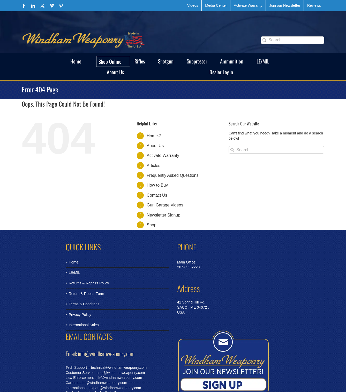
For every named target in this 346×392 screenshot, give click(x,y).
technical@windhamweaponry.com (119, 367)
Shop (151, 225)
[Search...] (292, 40)
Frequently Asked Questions (172, 175)
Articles (153, 165)
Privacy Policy (80, 315)
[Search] (264, 40)
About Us (155, 145)
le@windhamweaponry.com (120, 377)
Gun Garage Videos (165, 205)
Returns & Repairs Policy (89, 283)
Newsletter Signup (163, 215)
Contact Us (157, 195)
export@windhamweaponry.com (115, 388)
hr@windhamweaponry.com (104, 383)
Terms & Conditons (84, 304)
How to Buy (157, 185)
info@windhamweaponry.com (121, 373)
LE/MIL (74, 272)
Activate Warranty (163, 155)
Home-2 (154, 136)
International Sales (84, 325)
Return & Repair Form (86, 294)
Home (73, 262)
